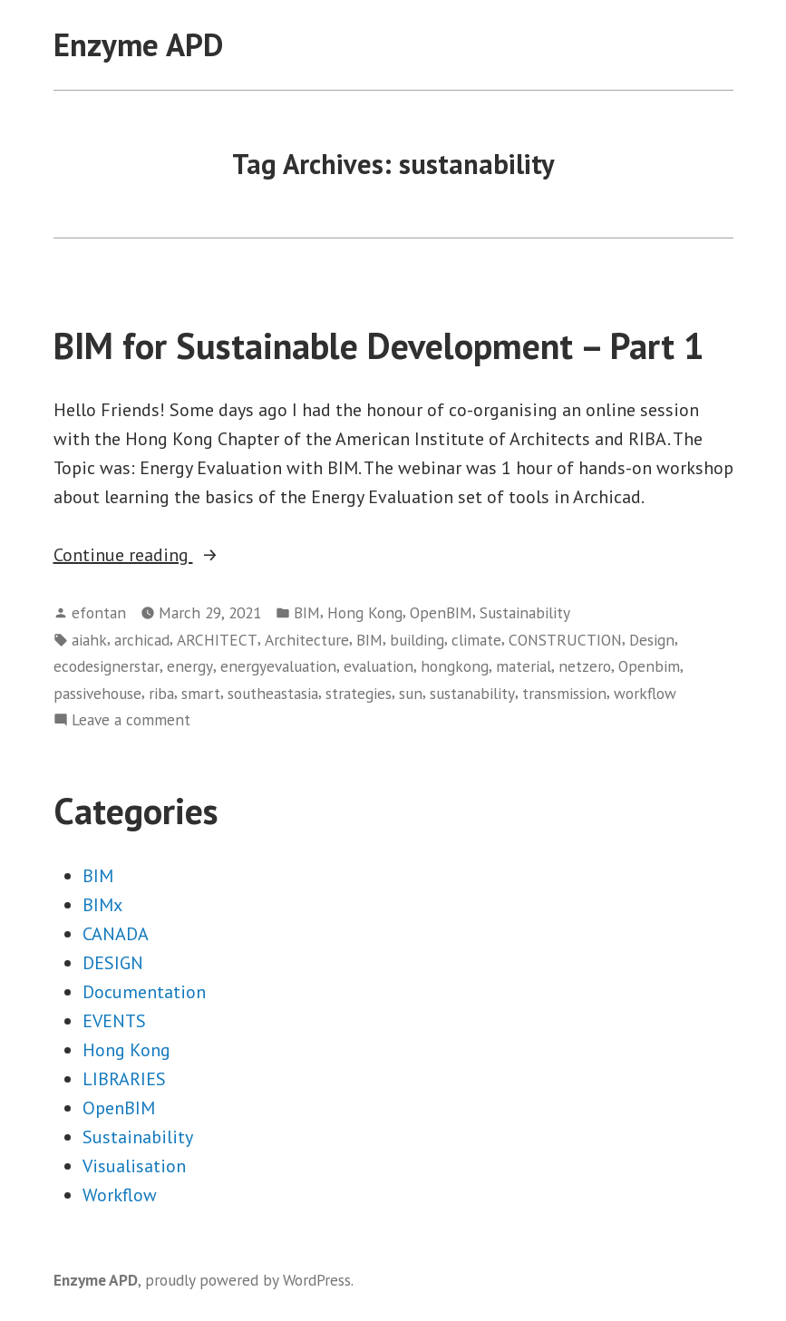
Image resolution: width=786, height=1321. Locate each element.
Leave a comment (131, 720)
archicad (142, 639)
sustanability (472, 693)
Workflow (119, 1195)
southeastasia (273, 693)
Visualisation (134, 1166)
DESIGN (112, 963)
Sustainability (525, 612)
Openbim (649, 666)
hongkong (455, 666)
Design (651, 639)
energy (190, 666)
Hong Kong (365, 612)
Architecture (307, 639)
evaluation (378, 666)
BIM (307, 612)
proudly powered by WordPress (248, 1279)
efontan (99, 612)
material (523, 666)
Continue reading (175, 554)
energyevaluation (278, 666)
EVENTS (114, 1021)
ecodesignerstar (106, 666)
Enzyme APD (138, 44)
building (417, 639)
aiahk (89, 639)
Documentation (144, 992)
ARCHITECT (217, 639)
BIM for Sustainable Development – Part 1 (378, 345)
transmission (564, 693)
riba (161, 693)
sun (410, 693)
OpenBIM (441, 612)
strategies (358, 693)
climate (476, 639)
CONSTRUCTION (565, 639)
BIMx (102, 905)
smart (200, 693)
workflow (645, 693)
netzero (584, 666)
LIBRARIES (124, 1079)
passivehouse (97, 693)
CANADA (115, 934)
